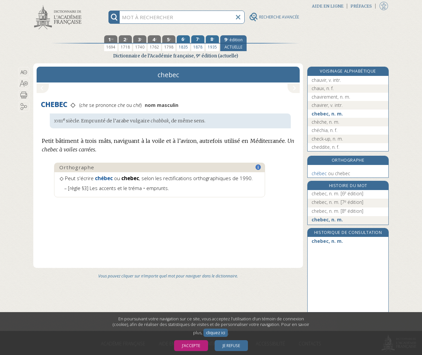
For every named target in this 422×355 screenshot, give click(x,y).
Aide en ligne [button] (328, 6)
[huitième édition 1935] (212, 43)
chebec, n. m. (327, 114)
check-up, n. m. (327, 139)
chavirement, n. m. (331, 97)
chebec (331, 173)
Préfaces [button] (361, 6)
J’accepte (191, 345)
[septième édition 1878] (197, 43)
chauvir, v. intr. (326, 80)
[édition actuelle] (233, 43)
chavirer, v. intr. (327, 105)
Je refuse (231, 345)
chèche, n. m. (325, 122)
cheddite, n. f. (325, 147)
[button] (24, 72)
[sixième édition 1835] (183, 43)
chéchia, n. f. (324, 130)
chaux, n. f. (323, 88)
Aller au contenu (59, 5)
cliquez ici (215, 333)
